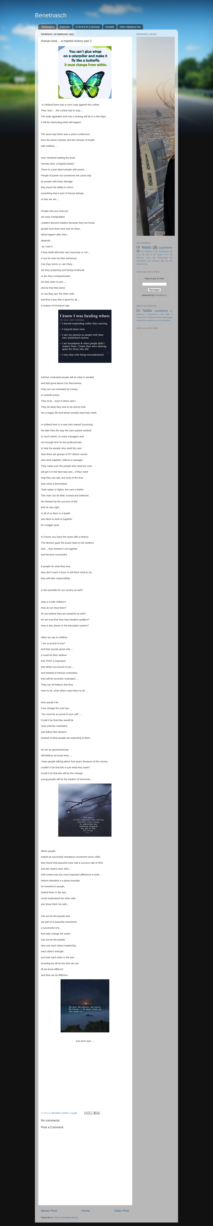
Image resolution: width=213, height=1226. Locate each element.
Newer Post (49, 1210)
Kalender (65, 26)
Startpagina (47, 26)
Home (85, 1210)
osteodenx (155, 261)
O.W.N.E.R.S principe (88, 26)
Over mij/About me (130, 26)
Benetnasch (51, 15)
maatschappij (162, 258)
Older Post (121, 1210)
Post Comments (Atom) (66, 1217)
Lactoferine (165, 247)
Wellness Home (143, 258)
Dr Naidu (143, 247)
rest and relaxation (163, 320)
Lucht (138, 254)
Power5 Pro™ (163, 254)
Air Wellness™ (147, 251)
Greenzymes (164, 251)
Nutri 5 (149, 254)
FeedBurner (161, 295)
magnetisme (141, 261)
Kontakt (110, 26)
